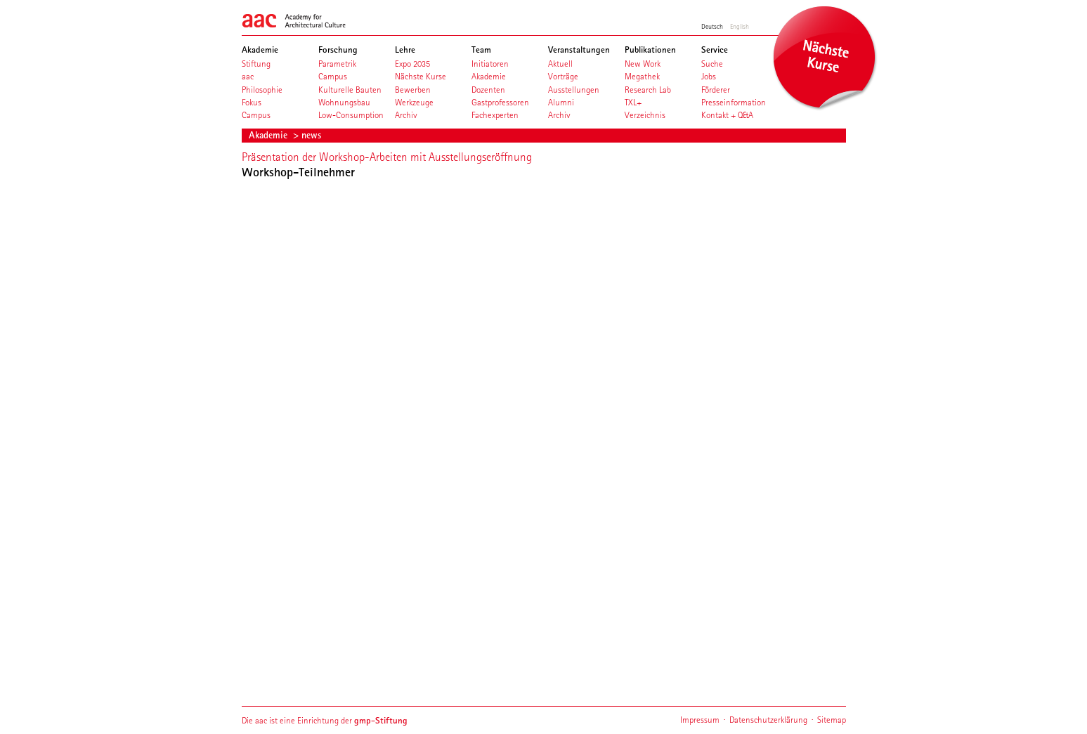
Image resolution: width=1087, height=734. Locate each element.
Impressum (700, 719)
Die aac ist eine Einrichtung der (325, 720)
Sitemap (831, 719)
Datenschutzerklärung (768, 719)
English (739, 26)
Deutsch (712, 26)
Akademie (269, 135)
